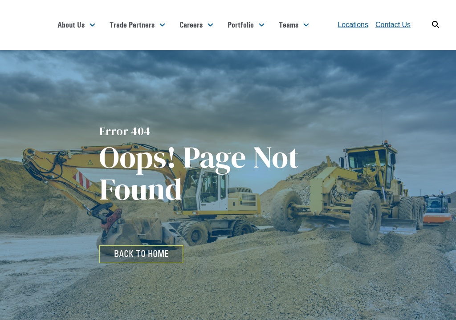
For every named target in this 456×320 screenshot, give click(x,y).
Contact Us (393, 24)
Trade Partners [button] (132, 25)
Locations (353, 24)
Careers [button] (191, 25)
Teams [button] (288, 25)
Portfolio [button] (241, 25)
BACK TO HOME (141, 254)
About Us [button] (71, 25)
